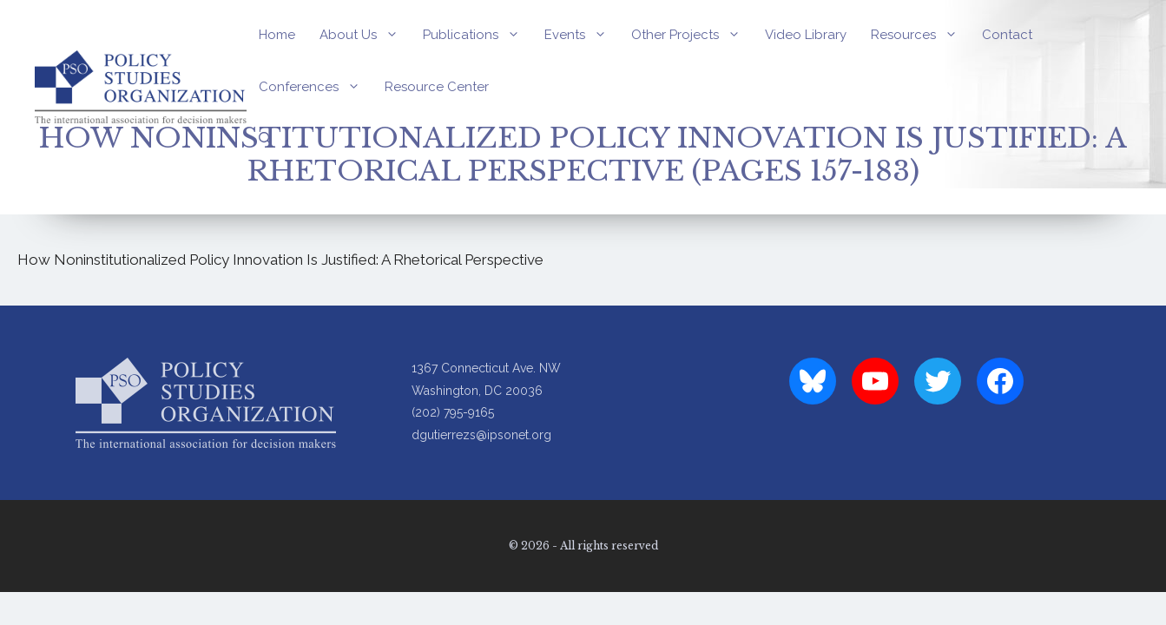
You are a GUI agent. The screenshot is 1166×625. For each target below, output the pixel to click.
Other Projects (692, 35)
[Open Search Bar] (265, 139)
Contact (1007, 35)
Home (277, 35)
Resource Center (437, 87)
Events (581, 35)
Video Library (806, 35)
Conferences (315, 87)
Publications (477, 35)
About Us (365, 35)
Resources (920, 35)
